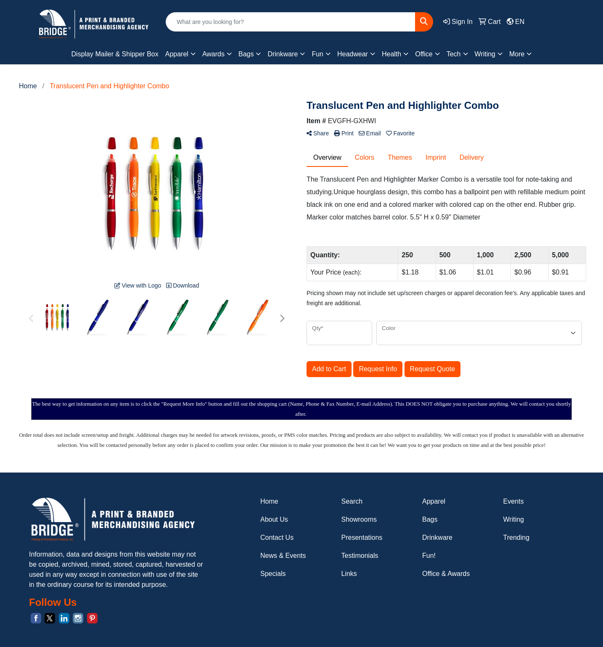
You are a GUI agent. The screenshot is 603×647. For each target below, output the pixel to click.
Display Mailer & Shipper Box (115, 54)
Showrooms (359, 519)
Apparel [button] (176, 54)
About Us (274, 519)
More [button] (516, 54)
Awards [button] (213, 54)
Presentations (362, 537)
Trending (516, 537)
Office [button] (424, 54)
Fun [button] (317, 54)
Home (269, 501)
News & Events (283, 555)
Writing (513, 519)
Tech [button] (454, 54)
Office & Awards (446, 573)
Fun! (429, 555)
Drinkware (437, 537)
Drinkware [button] (282, 54)
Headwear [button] (352, 54)
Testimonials (359, 555)
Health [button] (391, 54)
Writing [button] (485, 54)
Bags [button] (246, 54)
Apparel (433, 501)
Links (349, 573)
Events (513, 501)
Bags (429, 519)
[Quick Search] (290, 22)
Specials (273, 573)
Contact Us (277, 537)
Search (352, 501)
